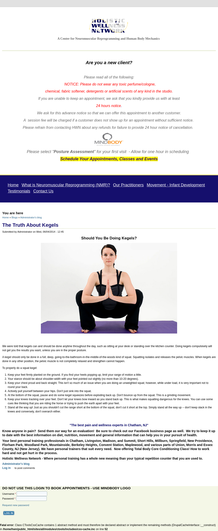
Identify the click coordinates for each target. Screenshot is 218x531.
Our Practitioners (128, 185)
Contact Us (43, 191)
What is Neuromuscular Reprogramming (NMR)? (66, 185)
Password (8, 498)
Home (13, 185)
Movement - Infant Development (176, 185)
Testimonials (19, 191)
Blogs (15, 217)
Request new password (15, 505)
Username (9, 493)
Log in (6, 467)
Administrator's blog (31, 217)
